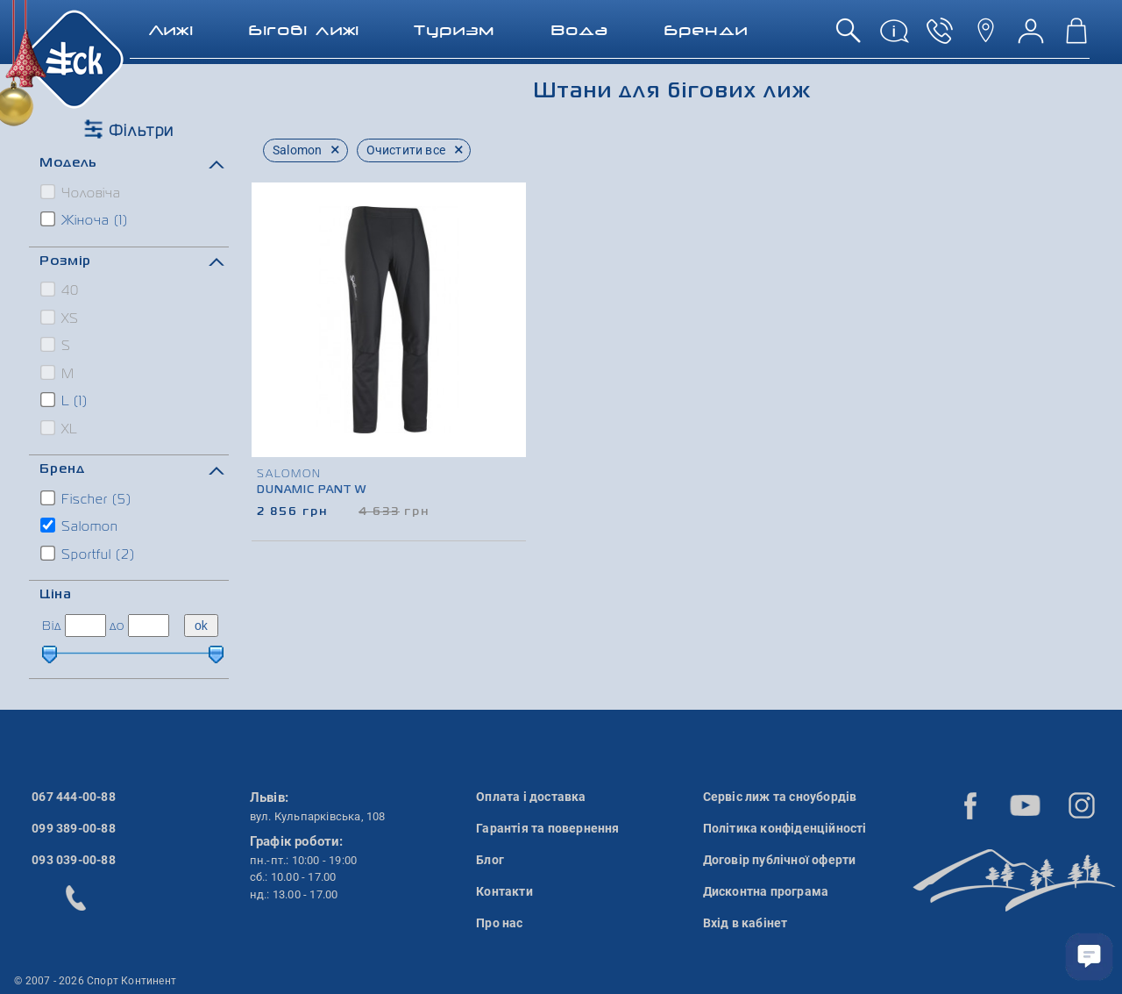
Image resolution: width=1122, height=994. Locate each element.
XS (60, 317)
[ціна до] (148, 625)
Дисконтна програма (766, 891)
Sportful (88, 553)
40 (60, 289)
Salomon (80, 525)
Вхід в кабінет (745, 923)
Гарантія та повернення (547, 828)
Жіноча (85, 219)
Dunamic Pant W (311, 490)
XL (59, 428)
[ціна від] (85, 625)
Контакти (504, 891)
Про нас (499, 923)
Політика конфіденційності (785, 828)
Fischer (86, 498)
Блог (490, 860)
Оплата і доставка (531, 797)
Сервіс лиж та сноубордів (780, 797)
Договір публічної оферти (779, 860)
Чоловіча (81, 192)
